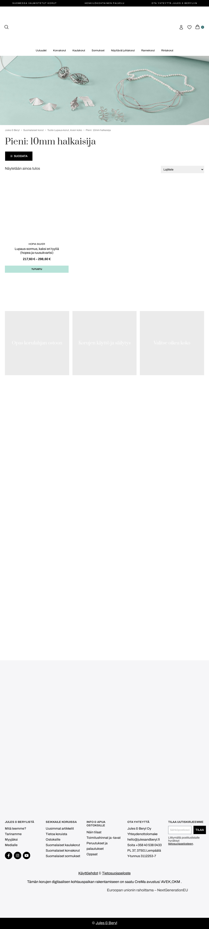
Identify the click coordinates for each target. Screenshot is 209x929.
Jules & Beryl (12, 130)
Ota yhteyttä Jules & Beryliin (174, 3)
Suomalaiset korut (33, 130)
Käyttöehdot (88, 873)
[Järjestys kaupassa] (182, 169)
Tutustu (36, 269)
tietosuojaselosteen (180, 843)
